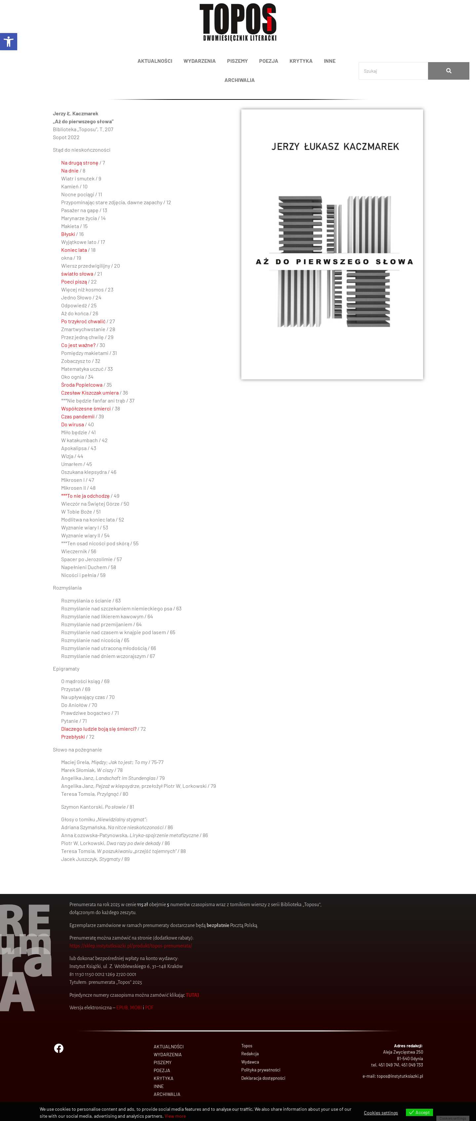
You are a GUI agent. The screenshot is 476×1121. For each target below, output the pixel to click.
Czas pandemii (78, 416)
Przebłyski (73, 736)
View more (175, 1116)
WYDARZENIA (199, 61)
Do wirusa (72, 424)
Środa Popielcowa (81, 384)
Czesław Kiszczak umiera (90, 392)
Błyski (68, 234)
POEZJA (268, 61)
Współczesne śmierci (86, 408)
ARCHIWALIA (239, 80)
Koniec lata (74, 250)
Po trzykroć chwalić (83, 321)
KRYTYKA (301, 61)
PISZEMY (237, 61)
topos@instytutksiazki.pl (400, 1076)
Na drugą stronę (80, 162)
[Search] (393, 71)
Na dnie (70, 170)
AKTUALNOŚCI (155, 61)
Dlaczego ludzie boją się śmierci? (99, 728)
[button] (8, 41)
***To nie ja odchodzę (85, 495)
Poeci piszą (74, 281)
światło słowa (77, 273)
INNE (330, 61)
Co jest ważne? (78, 345)
